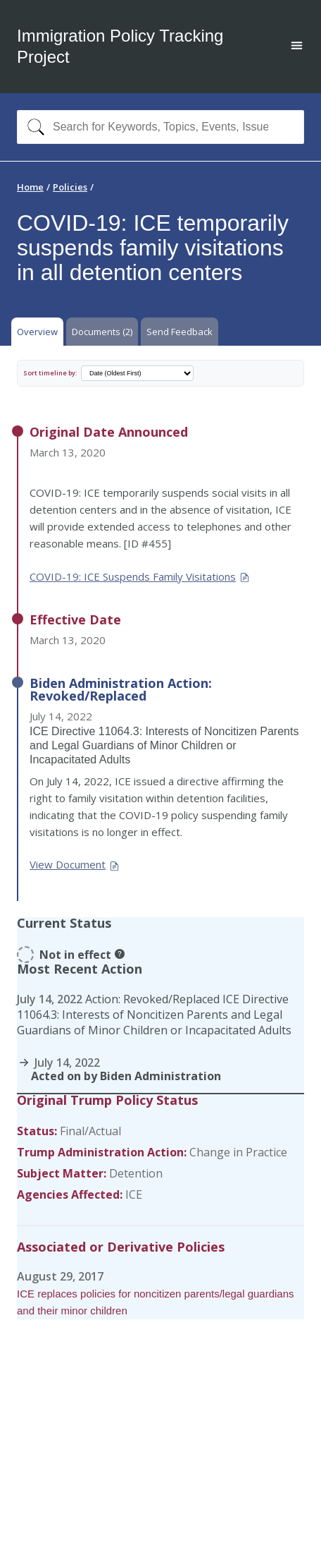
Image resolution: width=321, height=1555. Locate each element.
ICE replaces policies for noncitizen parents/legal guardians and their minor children (155, 1302)
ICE (133, 1194)
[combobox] (160, 127)
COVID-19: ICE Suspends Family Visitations (140, 576)
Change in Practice (238, 1152)
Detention (136, 1173)
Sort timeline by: (50, 372)
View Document (75, 864)
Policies (70, 187)
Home (30, 187)
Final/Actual (90, 1131)
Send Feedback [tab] (179, 331)
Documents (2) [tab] (102, 331)
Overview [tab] (37, 331)
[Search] (33, 127)
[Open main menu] (296, 47)
